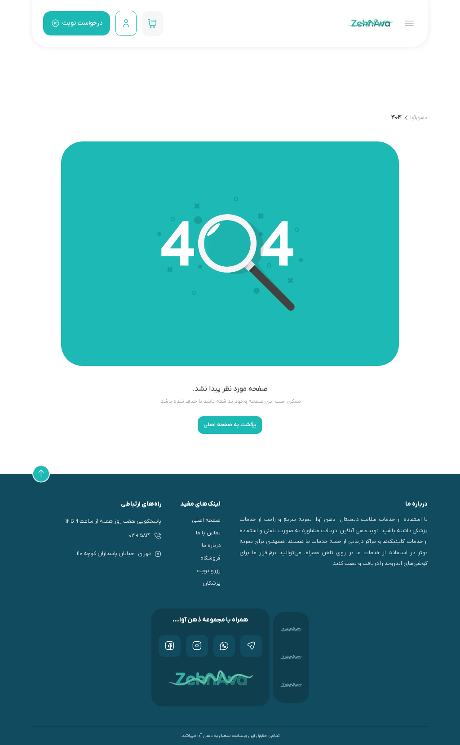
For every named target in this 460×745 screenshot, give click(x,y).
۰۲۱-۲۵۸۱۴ (139, 535)
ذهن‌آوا (419, 117)
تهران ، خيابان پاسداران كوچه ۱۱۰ (114, 553)
